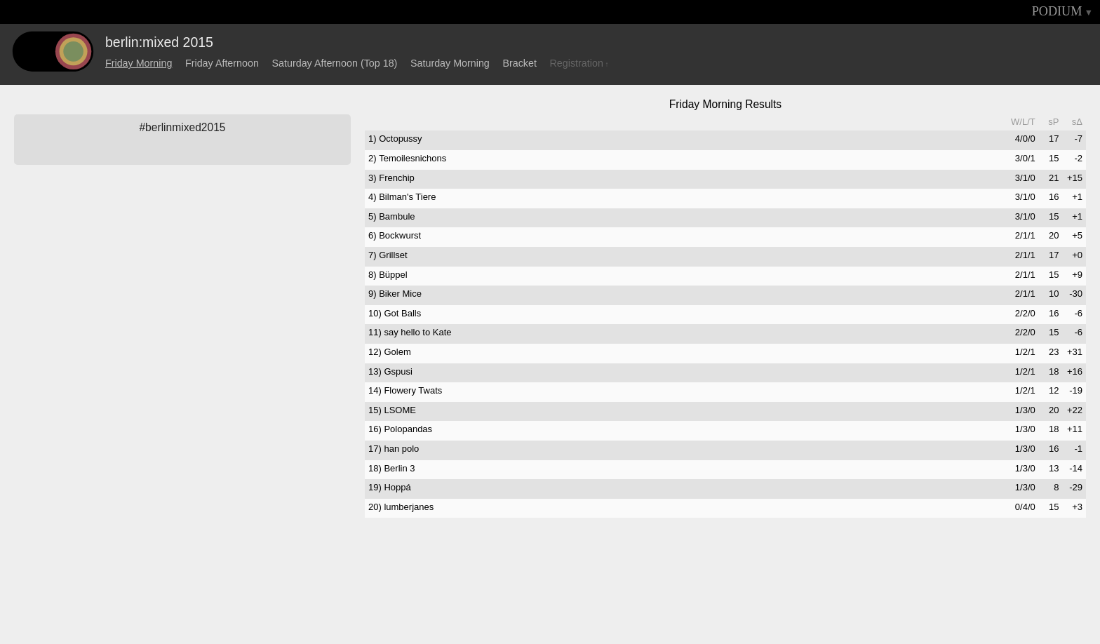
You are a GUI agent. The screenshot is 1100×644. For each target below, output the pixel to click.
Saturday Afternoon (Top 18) (335, 63)
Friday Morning (138, 63)
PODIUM (1057, 11)
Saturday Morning (450, 63)
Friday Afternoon (222, 63)
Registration (576, 63)
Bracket (519, 63)
